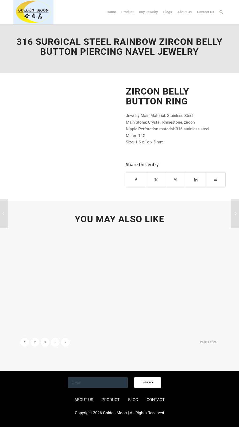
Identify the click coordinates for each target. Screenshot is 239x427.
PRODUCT (111, 399)
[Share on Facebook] (136, 180)
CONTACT (155, 399)
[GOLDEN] (33, 12)
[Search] (221, 12)
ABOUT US (83, 399)
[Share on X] (156, 180)
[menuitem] (111, 12)
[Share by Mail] (215, 180)
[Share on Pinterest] (176, 180)
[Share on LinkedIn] (196, 180)
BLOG (133, 399)
